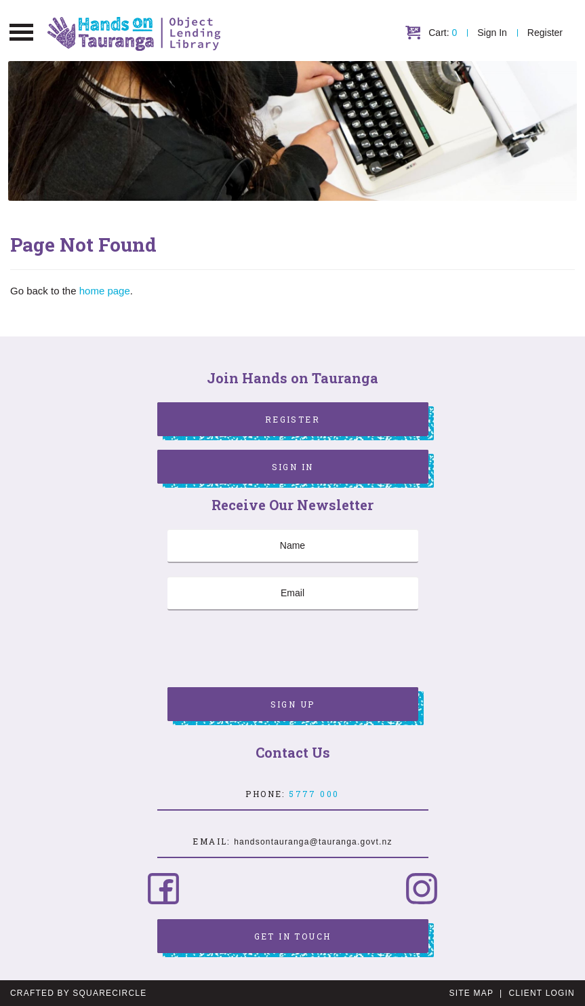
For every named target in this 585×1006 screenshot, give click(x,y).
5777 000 (314, 793)
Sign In (492, 32)
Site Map (471, 993)
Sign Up (292, 704)
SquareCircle (109, 993)
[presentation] (270, 650)
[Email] (292, 594)
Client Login (541, 993)
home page (104, 290)
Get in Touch (292, 936)
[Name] (292, 546)
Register (545, 32)
